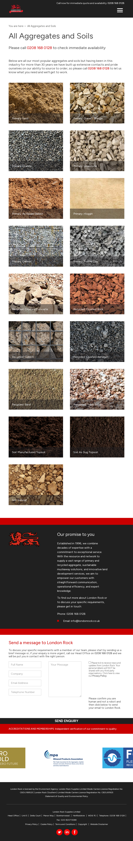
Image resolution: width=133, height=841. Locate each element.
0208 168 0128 (116, 3)
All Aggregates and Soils (41, 26)
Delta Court (35, 815)
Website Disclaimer (99, 824)
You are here (16, 26)
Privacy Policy (99, 676)
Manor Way (48, 815)
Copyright (83, 824)
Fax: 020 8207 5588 (67, 820)
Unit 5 (24, 815)
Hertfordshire (79, 815)
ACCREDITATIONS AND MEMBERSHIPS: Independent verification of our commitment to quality (63, 728)
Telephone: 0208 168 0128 (112, 815)
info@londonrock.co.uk (85, 621)
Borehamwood (63, 815)
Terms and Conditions (65, 824)
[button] (120, 10)
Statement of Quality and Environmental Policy (66, 796)
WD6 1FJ (92, 815)
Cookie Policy (46, 824)
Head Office (13, 815)
